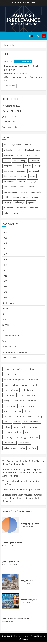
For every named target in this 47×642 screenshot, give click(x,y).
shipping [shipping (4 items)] (7, 202)
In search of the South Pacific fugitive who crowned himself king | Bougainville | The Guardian (22, 498)
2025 (4, 297)
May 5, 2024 (27, 603)
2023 (4, 286)
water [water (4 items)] (6, 213)
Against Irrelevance (23, 18)
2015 (16, 61)
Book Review (8, 303)
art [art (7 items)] (19, 150)
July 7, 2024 (27, 584)
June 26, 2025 (8, 546)
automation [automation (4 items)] (8, 155)
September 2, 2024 (10, 565)
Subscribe (44, 36)
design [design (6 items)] (38, 165)
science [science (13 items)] (35, 197)
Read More (10, 86)
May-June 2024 (9, 121)
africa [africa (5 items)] (6, 144)
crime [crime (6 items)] (18, 165)
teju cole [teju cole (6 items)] (31, 202)
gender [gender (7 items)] (23, 176)
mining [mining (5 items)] (13, 186)
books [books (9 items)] (19, 155)
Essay (5, 314)
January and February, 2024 (15, 618)
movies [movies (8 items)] (23, 186)
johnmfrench (10, 74)
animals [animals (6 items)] (28, 144)
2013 (4, 237)
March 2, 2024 (9, 622)
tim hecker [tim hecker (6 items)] (21, 207)
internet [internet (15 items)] (22, 181)
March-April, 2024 (11, 127)
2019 (4, 270)
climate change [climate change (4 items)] (19, 160)
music (5, 330)
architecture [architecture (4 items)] (9, 150)
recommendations (26, 61)
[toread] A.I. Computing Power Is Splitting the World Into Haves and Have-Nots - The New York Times (22, 472)
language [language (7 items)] (32, 181)
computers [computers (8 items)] (8, 165)
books (5, 308)
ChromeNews (36, 636)
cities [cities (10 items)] (36, 155)
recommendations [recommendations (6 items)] (20, 197)
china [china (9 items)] (28, 155)
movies (5, 324)
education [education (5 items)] (21, 171)
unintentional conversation (15, 352)
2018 (4, 265)
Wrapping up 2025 (11, 105)
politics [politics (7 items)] (6, 197)
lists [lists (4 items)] (5, 186)
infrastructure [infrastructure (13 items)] (9, 181)
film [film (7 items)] (5, 176)
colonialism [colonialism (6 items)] (34, 160)
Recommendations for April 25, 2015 (21, 68)
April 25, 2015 (22, 74)
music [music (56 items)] (31, 186)
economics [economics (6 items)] (8, 171)
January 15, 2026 (28, 527)
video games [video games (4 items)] (35, 207)
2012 (4, 232)
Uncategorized (9, 346)
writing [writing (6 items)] (15, 213)
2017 (4, 259)
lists (4, 319)
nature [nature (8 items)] (24, 192)
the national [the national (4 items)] (8, 207)
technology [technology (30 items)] (19, 202)
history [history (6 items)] (32, 176)
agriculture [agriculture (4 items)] (16, 144)
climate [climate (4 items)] (6, 160)
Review (5, 341)
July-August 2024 (10, 116)
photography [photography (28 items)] (36, 192)
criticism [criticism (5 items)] (28, 165)
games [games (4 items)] (13, 176)
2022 (4, 281)
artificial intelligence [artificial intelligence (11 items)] (32, 150)
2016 (4, 254)
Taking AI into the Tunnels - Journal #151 (21, 489)
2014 (4, 243)
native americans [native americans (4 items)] (11, 192)
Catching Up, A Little (12, 111)
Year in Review (9, 357)
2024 (4, 292)
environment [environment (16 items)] (34, 171)
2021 (4, 276)
